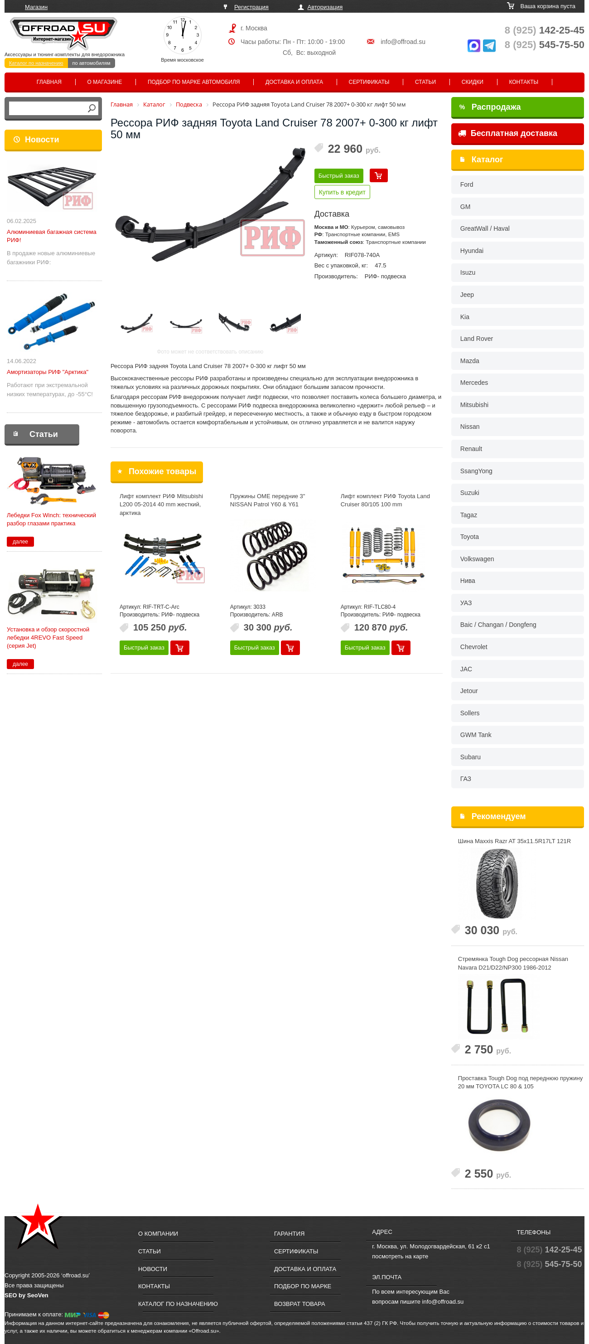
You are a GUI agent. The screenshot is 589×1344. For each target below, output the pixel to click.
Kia (464, 316)
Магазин (36, 7)
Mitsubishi (474, 404)
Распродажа (490, 107)
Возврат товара (299, 1303)
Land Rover (476, 338)
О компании (158, 1233)
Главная (49, 82)
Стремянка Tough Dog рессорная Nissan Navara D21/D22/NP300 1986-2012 (513, 963)
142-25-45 (544, 30)
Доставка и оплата (294, 82)
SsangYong (476, 471)
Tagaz (468, 515)
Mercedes (474, 382)
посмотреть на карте (400, 1256)
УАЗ (466, 602)
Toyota (469, 536)
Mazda (469, 360)
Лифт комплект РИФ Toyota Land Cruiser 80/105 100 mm (385, 500)
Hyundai (471, 250)
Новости (42, 139)
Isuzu (467, 272)
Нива (467, 580)
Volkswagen (477, 559)
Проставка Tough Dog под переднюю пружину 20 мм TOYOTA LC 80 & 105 (520, 1082)
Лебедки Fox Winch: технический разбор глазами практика (51, 519)
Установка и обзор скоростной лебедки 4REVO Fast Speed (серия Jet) (48, 637)
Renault (471, 448)
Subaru (470, 757)
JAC (466, 669)
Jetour (469, 690)
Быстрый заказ (339, 175)
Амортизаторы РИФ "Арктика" (47, 372)
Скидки (472, 82)
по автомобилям (91, 63)
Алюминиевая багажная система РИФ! (52, 235)
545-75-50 (544, 44)
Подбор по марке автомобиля (194, 82)
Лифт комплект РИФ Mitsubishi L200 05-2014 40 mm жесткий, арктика (161, 504)
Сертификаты (369, 82)
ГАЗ (465, 778)
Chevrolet (474, 646)
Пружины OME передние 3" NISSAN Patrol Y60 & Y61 (267, 500)
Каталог (487, 159)
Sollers (470, 713)
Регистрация (251, 7)
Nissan (470, 426)
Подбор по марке (302, 1286)
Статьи (425, 82)
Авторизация (325, 7)
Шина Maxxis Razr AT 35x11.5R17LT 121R (514, 841)
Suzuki (469, 492)
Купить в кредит (342, 192)
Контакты (523, 82)
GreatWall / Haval (485, 228)
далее (20, 542)
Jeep (467, 294)
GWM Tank (476, 734)
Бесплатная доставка (507, 133)
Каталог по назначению (36, 63)
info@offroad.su (403, 41)
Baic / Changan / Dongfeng (498, 624)
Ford (466, 184)
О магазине (104, 82)
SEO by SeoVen (26, 1295)
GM (465, 206)
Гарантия (289, 1233)
